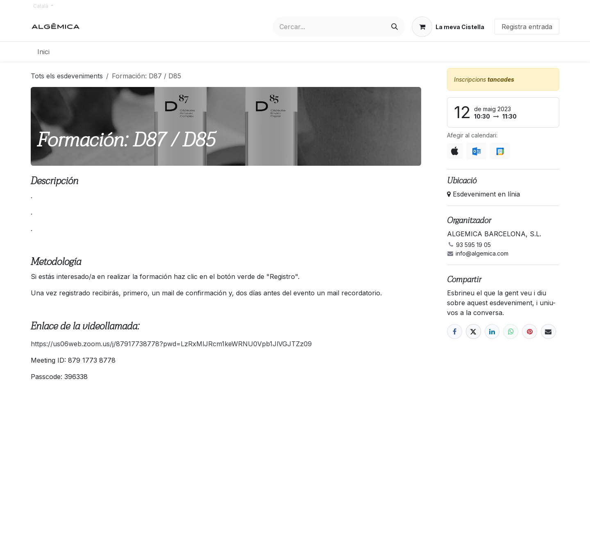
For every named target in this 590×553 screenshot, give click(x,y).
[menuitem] (43, 51)
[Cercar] (394, 26)
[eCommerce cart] (448, 27)
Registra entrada (527, 27)
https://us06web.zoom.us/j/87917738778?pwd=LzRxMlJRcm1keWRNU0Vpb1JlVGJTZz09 (171, 344)
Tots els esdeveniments (67, 76)
